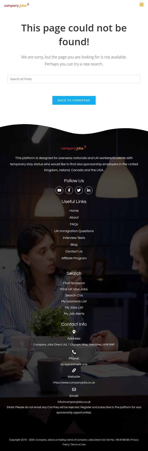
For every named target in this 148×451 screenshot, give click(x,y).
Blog (74, 244)
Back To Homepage (74, 100)
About (73, 217)
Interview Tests (74, 238)
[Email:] (74, 389)
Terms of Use (78, 444)
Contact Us (74, 251)
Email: (74, 395)
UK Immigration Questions (74, 231)
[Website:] (74, 370)
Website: (73, 376)
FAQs (74, 224)
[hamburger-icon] (141, 5)
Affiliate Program (74, 258)
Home (74, 210)
